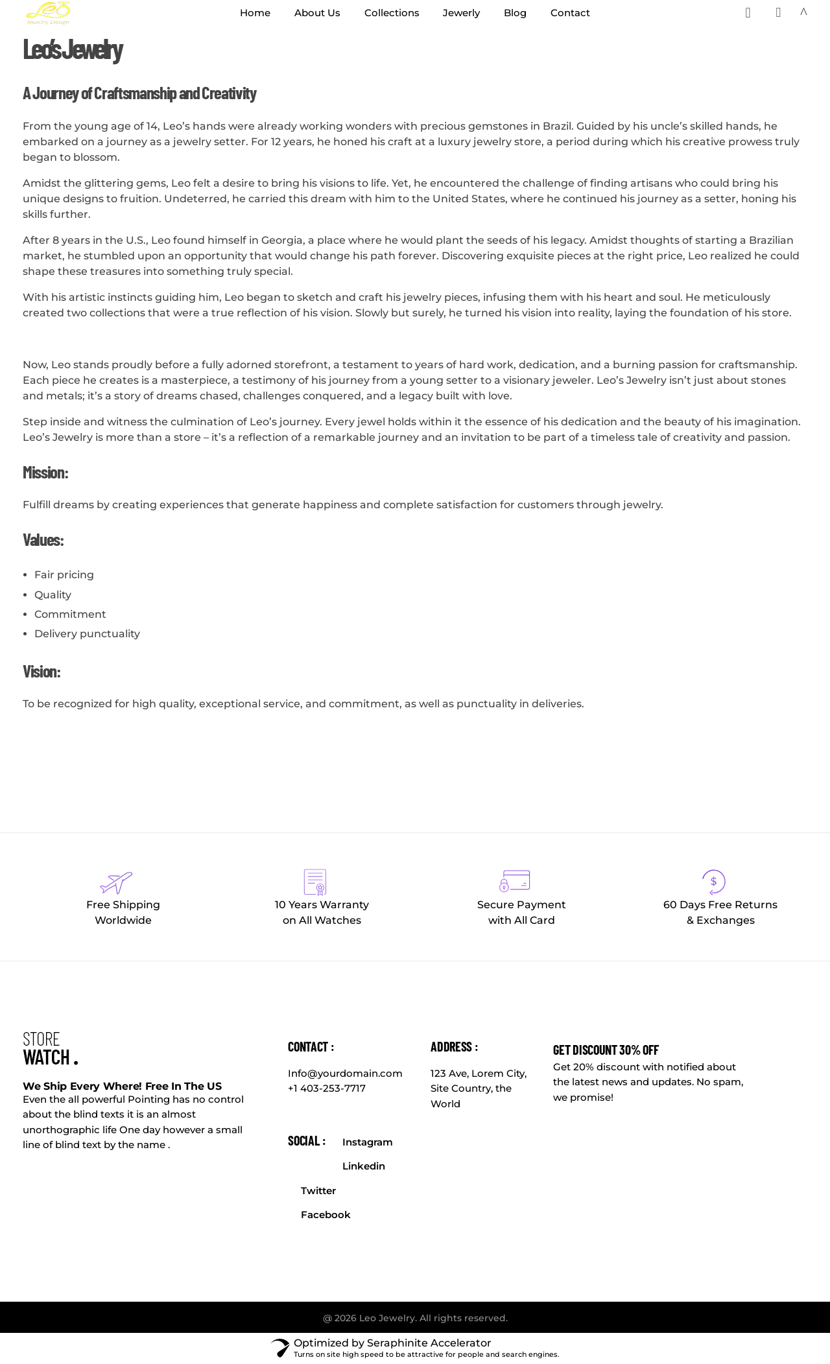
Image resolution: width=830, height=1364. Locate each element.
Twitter (318, 1190)
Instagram (367, 1142)
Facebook (326, 1214)
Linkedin (363, 1166)
